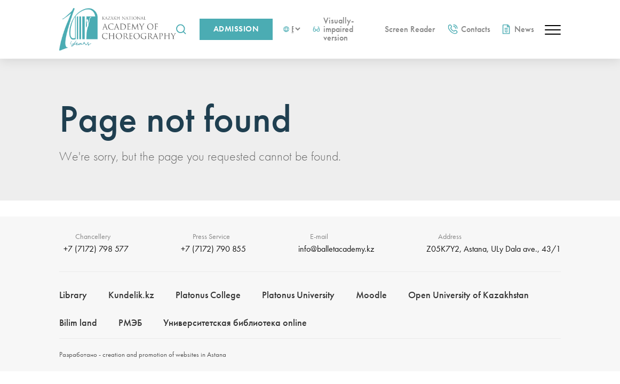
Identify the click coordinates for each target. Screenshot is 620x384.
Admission (236, 28)
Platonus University (298, 295)
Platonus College (208, 295)
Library (73, 295)
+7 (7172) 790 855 (213, 249)
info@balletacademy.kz (336, 249)
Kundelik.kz (131, 295)
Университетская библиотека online (235, 322)
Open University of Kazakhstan (468, 295)
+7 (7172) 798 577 (96, 249)
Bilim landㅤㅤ (78, 322)
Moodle (371, 295)
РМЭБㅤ (130, 322)
